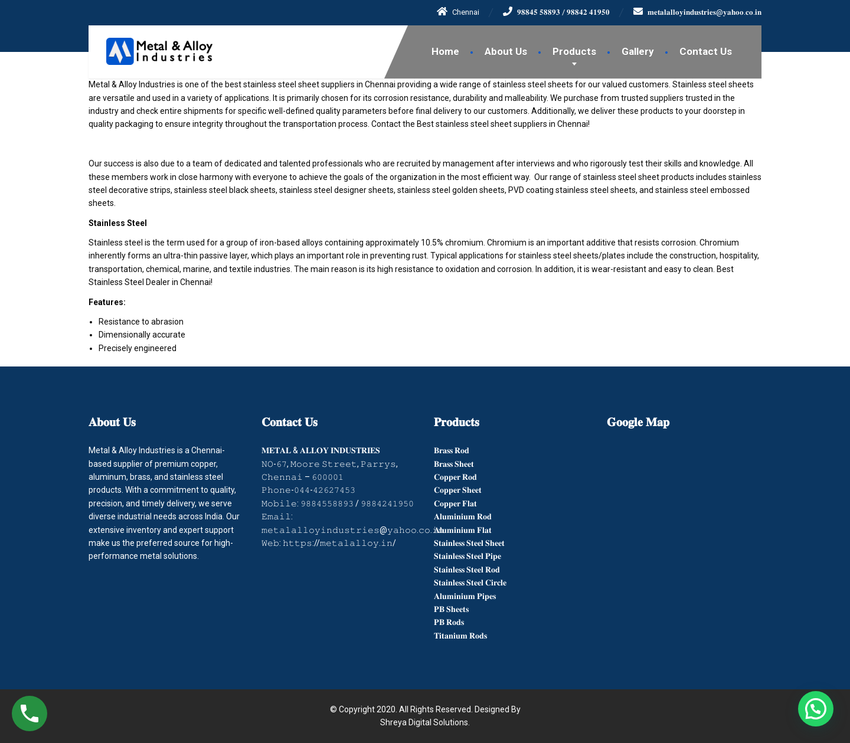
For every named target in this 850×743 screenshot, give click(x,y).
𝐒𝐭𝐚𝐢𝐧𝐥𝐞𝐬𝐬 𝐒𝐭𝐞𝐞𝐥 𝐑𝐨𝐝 (467, 569)
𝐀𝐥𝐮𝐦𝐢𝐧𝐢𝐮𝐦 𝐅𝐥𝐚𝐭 (463, 530)
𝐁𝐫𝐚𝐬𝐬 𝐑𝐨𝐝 (451, 450)
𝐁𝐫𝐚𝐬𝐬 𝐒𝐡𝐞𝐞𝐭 (454, 464)
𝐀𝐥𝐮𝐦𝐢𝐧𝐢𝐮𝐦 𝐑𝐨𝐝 (463, 516)
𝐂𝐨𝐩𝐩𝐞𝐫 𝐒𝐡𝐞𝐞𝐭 (458, 490)
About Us (506, 51)
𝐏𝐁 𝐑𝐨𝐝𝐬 (449, 622)
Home (445, 51)
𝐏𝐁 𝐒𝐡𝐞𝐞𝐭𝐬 (451, 609)
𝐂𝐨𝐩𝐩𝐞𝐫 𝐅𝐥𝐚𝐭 (455, 503)
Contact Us (705, 51)
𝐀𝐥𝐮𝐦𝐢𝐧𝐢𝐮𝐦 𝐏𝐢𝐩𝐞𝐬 (465, 596)
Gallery (638, 51)
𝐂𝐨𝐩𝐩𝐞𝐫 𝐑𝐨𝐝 (455, 477)
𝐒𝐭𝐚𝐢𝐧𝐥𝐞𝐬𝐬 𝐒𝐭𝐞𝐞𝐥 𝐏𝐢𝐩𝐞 (467, 556)
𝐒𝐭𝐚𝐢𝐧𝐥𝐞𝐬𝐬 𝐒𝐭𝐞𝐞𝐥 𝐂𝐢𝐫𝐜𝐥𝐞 (470, 582)
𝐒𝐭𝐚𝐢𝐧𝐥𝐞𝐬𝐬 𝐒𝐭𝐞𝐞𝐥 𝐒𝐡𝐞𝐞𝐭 (469, 543)
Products (574, 51)
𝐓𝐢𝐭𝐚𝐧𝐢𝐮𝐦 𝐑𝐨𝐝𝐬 (460, 635)
